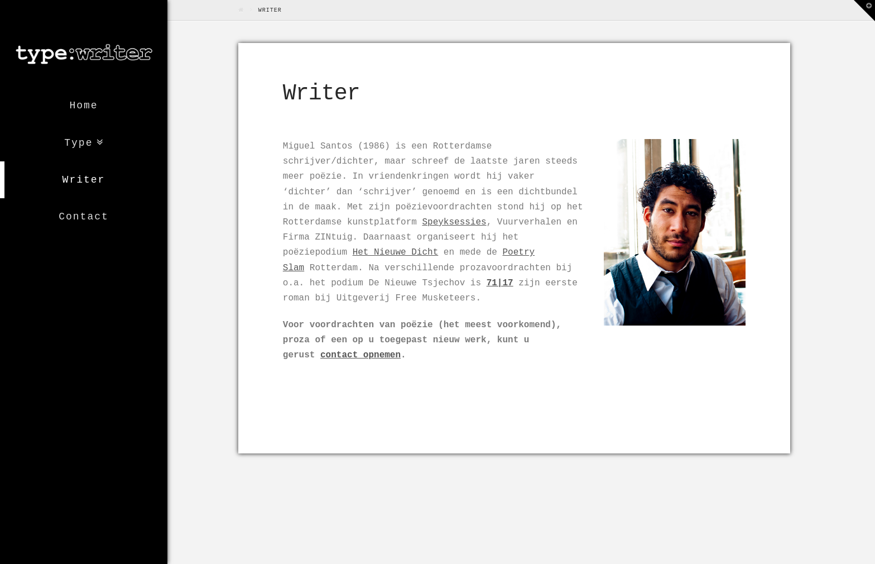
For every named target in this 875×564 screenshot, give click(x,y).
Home (83, 105)
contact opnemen (360, 355)
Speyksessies (454, 222)
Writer (83, 179)
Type (78, 143)
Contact (84, 216)
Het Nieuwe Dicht (396, 252)
